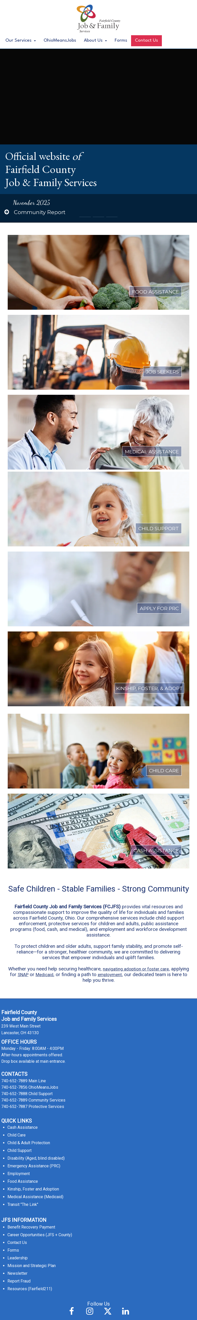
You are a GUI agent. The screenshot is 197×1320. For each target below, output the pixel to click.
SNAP (23, 816)
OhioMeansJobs (60, 40)
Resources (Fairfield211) (29, 1130)
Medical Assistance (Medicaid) (35, 1038)
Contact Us (146, 40)
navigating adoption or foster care (136, 810)
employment (110, 816)
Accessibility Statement (98, 1311)
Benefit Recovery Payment (31, 1068)
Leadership (17, 1099)
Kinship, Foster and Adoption (33, 1030)
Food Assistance (22, 1023)
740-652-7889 (14, 922)
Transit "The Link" (22, 1046)
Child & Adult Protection (28, 984)
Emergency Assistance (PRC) (33, 1007)
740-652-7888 (14, 935)
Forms (121, 40)
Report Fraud (19, 1122)
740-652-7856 (14, 929)
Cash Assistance (22, 969)
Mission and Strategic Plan (31, 1107)
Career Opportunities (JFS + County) (39, 1076)
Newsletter (17, 1115)
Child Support (19, 992)
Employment (18, 1015)
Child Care (16, 976)
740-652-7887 (14, 948)
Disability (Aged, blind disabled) (36, 999)
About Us (95, 40)
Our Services (20, 40)
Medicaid (44, 816)
